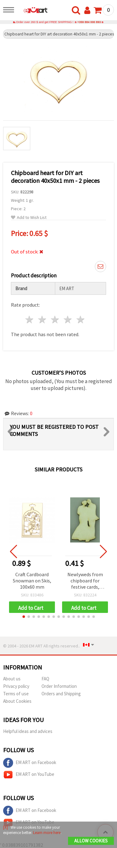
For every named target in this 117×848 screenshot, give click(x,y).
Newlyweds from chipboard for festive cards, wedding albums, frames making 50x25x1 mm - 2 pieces (85, 581)
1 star (29, 319)
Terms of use (16, 694)
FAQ (45, 679)
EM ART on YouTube (28, 775)
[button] (23, 616)
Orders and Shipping (61, 694)
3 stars (55, 319)
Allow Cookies (91, 841)
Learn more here (47, 832)
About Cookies (17, 701)
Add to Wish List (28, 217)
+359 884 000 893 (89, 22)
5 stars (80, 319)
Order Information (59, 686)
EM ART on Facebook (29, 763)
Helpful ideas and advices (27, 731)
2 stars (42, 319)
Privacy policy (16, 686)
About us (12, 679)
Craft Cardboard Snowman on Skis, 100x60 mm (32, 580)
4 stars (67, 319)
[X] (5, 827)
